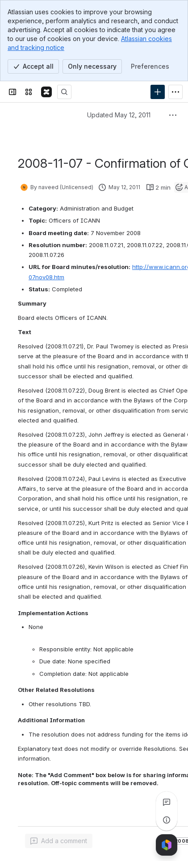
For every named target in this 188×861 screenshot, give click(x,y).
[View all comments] (166, 802)
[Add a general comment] (58, 841)
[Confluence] (46, 92)
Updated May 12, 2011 (118, 115)
